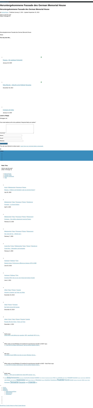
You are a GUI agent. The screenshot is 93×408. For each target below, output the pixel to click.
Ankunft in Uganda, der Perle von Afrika (14, 294)
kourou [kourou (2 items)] (79, 379)
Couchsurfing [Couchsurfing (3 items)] (27, 379)
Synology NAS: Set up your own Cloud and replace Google (19, 279)
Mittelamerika (11, 189)
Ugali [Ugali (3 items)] (26, 384)
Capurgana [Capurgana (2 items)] (22, 379)
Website (2, 142)
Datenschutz (9, 394)
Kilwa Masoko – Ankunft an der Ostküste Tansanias (17, 85)
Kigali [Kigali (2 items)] (63, 379)
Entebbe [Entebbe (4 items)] (37, 379)
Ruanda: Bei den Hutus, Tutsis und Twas (14, 323)
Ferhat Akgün (5, 12)
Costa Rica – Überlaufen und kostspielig (14, 250)
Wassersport (30, 218)
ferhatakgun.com (4, 1)
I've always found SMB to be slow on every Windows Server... (20, 356)
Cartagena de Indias (8, 110)
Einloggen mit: (3, 118)
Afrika (5, 291)
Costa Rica (7, 247)
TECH (4, 389)
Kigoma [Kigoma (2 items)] (66, 379)
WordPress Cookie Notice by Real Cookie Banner (13, 407)
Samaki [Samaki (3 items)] (71, 381)
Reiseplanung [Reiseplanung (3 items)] (53, 381)
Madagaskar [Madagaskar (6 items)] (21, 381)
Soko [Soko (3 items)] (83, 381)
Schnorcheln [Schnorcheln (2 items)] (79, 381)
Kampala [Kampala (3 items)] (60, 379)
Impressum (9, 395)
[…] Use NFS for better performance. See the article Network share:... (22, 346)
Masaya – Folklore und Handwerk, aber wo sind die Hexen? (19, 191)
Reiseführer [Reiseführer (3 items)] (47, 381)
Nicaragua (19, 189)
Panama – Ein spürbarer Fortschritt (12, 60)
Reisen (24, 189)
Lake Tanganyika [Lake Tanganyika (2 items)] (13, 381)
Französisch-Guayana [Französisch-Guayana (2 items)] (49, 379)
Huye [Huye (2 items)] (57, 379)
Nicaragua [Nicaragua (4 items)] (38, 381)
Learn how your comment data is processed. (31, 148)
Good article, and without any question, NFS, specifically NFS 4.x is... (22, 337)
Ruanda (23, 321)
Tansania (15, 306)
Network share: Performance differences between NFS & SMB (20, 265)
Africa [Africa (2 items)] (5, 379)
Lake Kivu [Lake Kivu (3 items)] (88, 379)
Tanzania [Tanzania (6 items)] (22, 384)
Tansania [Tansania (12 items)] (14, 384)
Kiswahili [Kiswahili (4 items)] (70, 379)
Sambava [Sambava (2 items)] (75, 381)
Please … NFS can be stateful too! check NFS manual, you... (20, 376)
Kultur (5, 189)
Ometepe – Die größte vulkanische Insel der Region (17, 221)
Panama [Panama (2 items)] (43, 381)
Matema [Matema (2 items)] (32, 381)
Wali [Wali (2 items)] (36, 384)
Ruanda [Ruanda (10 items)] (60, 381)
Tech (17, 262)
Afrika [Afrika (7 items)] (9, 379)
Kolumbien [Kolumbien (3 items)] (75, 379)
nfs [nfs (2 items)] (34, 381)
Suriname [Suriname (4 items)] (7, 384)
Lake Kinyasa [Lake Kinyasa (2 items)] (83, 379)
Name (1, 137)
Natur (13, 203)
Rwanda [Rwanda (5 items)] (67, 381)
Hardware (6, 262)
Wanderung (30, 203)
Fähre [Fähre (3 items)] (54, 379)
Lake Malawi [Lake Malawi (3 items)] (7, 381)
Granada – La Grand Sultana (11, 206)
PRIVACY (5, 392)
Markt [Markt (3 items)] (26, 381)
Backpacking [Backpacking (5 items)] (15, 379)
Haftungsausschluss (11, 393)
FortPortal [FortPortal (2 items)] (43, 379)
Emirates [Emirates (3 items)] (32, 379)
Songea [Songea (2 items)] (86, 381)
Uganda (19, 291)
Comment (3, 134)
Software (12, 262)
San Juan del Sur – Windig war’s (12, 235)
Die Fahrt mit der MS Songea (11, 308)
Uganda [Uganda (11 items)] (31, 384)
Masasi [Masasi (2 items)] (29, 381)
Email (1, 140)
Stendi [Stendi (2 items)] (88, 381)
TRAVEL (5, 390)
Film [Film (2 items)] (40, 379)
